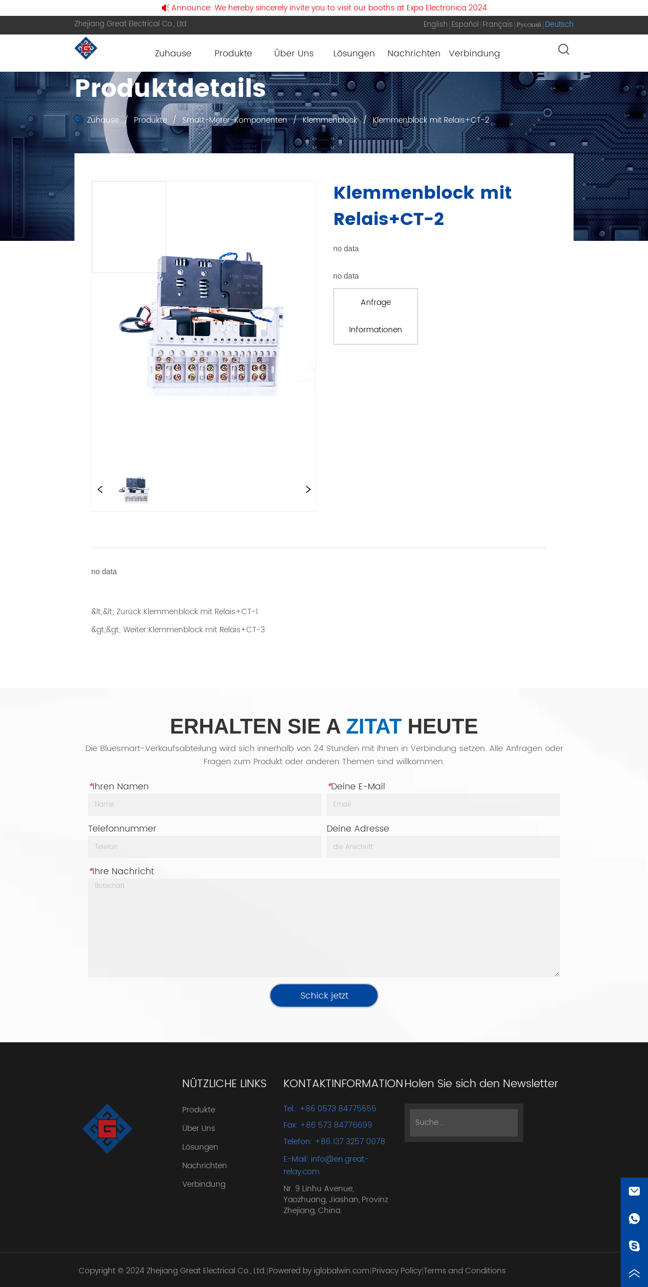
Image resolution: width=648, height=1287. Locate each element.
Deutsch (559, 25)
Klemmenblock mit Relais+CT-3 (206, 630)
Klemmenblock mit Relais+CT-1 (200, 611)
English (436, 25)
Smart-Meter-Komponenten (235, 120)
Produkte (150, 120)
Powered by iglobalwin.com (319, 1271)
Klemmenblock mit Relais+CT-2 (430, 120)
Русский (529, 25)
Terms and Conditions (465, 1271)
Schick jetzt (324, 996)
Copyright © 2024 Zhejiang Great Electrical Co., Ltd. (172, 1271)
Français (498, 25)
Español (465, 25)
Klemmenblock (330, 120)
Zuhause (103, 120)
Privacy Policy (396, 1271)
